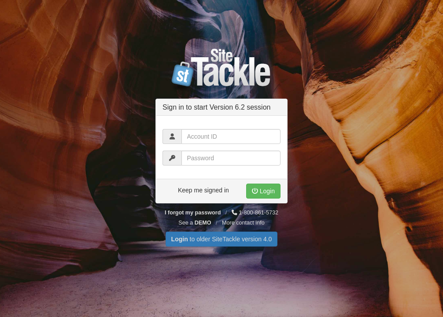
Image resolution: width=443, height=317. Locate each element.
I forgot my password (193, 213)
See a (194, 223)
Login (263, 191)
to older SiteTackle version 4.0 (221, 239)
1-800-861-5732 (255, 213)
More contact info (243, 223)
